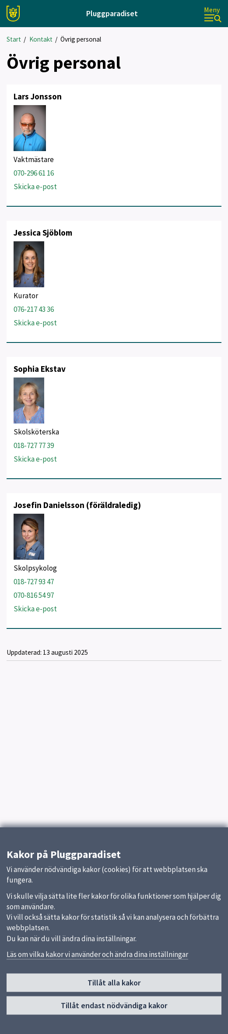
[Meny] (212, 14)
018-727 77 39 (34, 445)
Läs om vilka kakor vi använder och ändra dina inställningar (97, 959)
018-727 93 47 (34, 581)
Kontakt (41, 39)
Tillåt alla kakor (114, 988)
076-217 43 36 (34, 309)
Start (14, 39)
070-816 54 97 (34, 595)
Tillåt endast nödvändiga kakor (114, 1011)
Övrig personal (80, 39)
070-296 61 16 (34, 173)
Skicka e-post (35, 186)
